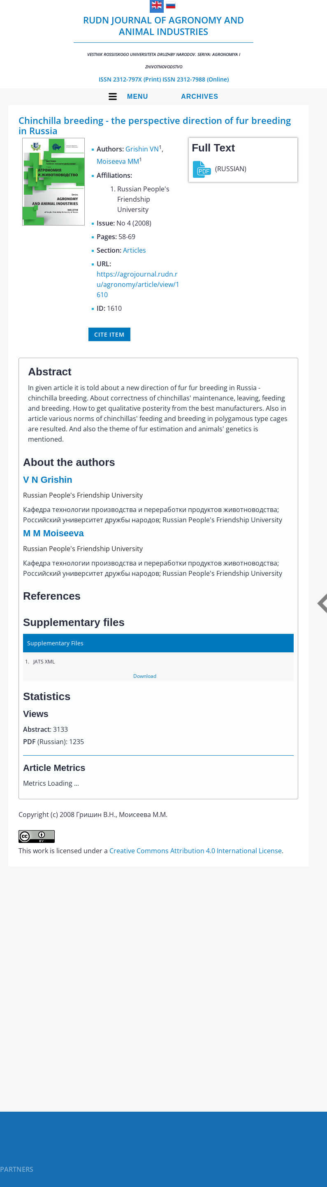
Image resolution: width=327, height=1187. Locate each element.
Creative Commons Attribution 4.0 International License (195, 850)
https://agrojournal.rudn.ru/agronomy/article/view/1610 (138, 284)
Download (144, 676)
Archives (199, 96)
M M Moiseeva (53, 533)
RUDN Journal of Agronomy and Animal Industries (163, 42)
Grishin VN (142, 149)
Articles (134, 250)
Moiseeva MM (118, 161)
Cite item (109, 334)
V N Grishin (47, 480)
